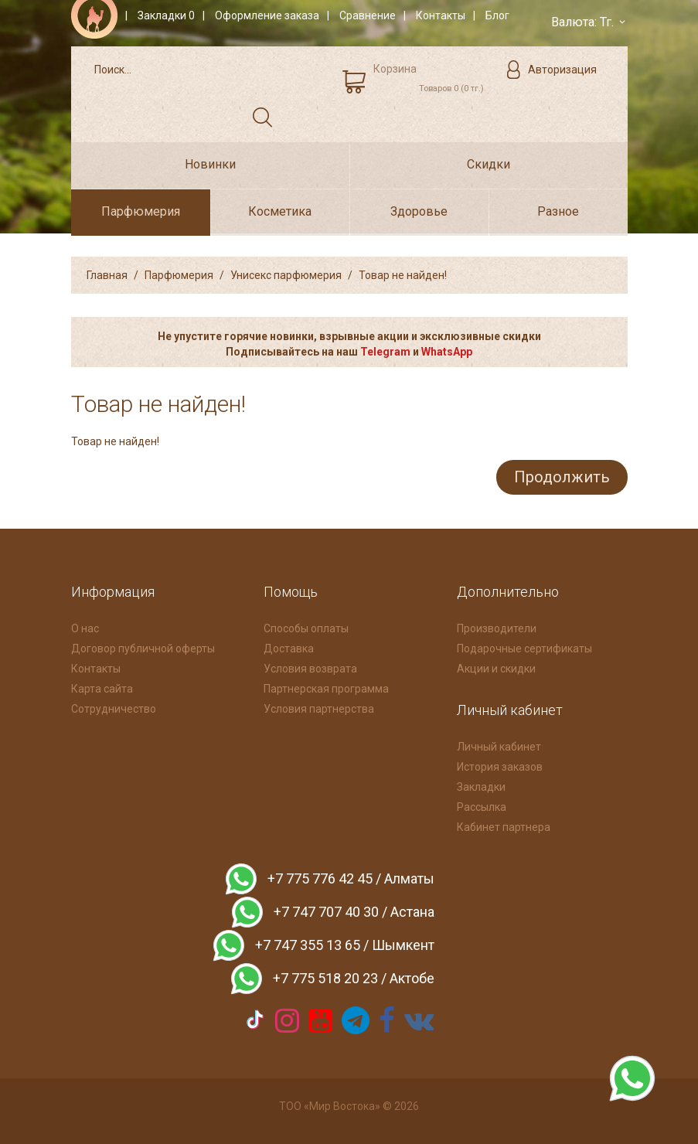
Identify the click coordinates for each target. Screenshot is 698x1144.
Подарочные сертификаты (524, 647)
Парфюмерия (179, 275)
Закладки (481, 785)
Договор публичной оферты (143, 647)
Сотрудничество (113, 707)
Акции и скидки (496, 667)
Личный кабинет (499, 745)
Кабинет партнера (503, 825)
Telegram (385, 352)
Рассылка (481, 805)
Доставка (289, 647)
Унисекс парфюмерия (286, 275)
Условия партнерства (319, 707)
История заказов (500, 765)
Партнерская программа (326, 687)
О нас (85, 627)
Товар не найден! (403, 275)
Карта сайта (102, 687)
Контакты (96, 667)
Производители (496, 627)
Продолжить (560, 476)
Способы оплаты (306, 627)
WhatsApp (446, 352)
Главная (107, 275)
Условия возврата (310, 667)
